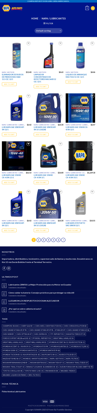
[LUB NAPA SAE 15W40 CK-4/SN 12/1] (80, 108)
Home (34, 18)
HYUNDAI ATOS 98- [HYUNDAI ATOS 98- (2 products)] (40, 346)
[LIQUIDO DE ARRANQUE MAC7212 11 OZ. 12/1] (80, 55)
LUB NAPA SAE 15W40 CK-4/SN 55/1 (75, 176)
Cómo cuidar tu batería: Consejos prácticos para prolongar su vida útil (41, 292)
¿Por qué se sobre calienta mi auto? (24, 309)
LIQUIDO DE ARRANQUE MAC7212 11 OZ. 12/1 (76, 75)
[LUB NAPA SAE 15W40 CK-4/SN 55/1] (80, 156)
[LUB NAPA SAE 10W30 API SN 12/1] (16, 108)
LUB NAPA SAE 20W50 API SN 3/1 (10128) (45, 224)
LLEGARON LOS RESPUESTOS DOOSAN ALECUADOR (33, 300)
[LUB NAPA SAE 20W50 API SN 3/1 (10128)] (48, 204)
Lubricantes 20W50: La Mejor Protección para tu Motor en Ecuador (39, 284)
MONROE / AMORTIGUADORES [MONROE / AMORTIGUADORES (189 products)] (35, 359)
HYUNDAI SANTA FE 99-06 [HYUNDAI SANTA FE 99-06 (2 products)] (50, 350)
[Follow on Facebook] (4, 268)
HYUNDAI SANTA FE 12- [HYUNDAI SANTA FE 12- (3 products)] (28, 350)
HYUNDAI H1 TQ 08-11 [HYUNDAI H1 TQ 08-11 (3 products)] (79, 346)
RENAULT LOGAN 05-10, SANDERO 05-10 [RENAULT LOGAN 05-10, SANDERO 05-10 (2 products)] (41, 367)
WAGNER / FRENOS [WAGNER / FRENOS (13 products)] (68, 371)
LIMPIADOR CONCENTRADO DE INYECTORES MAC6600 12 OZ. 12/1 (45, 78)
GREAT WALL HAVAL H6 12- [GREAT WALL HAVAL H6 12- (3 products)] (13, 342)
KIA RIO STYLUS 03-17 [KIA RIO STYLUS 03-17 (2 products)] (67, 355)
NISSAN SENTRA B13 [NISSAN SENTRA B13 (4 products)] (38, 363)
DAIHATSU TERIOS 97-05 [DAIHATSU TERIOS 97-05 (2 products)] (75, 334)
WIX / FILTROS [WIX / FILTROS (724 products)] (34, 375)
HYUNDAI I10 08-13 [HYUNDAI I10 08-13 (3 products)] (10, 350)
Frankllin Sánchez (64, 410)
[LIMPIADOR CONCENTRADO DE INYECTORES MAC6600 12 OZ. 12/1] (48, 55)
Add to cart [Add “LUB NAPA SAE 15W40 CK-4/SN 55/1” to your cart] (73, 182)
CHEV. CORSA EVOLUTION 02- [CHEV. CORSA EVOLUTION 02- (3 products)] (75, 326)
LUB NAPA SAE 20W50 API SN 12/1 (13, 224)
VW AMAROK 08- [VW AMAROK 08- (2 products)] (51, 371)
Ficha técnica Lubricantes (14, 391)
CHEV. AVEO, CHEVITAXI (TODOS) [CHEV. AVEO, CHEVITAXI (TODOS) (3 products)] (48, 326)
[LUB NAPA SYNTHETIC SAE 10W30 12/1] (80, 204)
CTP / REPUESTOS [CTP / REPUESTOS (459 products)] (57, 334)
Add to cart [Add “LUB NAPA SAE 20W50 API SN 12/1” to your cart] (9, 230)
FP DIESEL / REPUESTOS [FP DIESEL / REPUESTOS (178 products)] (42, 338)
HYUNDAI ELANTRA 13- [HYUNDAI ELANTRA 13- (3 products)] (60, 346)
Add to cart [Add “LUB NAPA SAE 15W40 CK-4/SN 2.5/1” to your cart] (9, 182)
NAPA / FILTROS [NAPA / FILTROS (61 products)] (72, 359)
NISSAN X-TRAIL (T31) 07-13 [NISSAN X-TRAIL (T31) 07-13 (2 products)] (13, 367)
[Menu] (93, 8)
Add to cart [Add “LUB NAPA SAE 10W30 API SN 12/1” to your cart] (9, 134)
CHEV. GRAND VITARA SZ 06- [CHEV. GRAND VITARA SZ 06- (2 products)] (78, 330)
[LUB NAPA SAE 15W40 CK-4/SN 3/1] (48, 156)
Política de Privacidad (58, 406)
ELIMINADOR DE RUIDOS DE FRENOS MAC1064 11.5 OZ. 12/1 (12, 76)
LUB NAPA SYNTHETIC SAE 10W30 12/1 (75, 224)
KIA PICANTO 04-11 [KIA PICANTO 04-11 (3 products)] (49, 355)
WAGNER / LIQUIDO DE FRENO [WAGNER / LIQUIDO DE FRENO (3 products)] (14, 375)
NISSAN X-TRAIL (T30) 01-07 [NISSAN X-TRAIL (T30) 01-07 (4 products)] (77, 363)
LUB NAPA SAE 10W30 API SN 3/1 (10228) (45, 128)
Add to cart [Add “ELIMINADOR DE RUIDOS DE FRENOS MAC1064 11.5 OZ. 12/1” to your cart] (9, 84)
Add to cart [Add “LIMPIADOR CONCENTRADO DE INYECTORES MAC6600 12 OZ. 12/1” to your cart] (41, 86)
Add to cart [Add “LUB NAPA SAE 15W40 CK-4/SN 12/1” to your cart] (73, 134)
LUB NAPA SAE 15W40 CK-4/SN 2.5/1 (11, 176)
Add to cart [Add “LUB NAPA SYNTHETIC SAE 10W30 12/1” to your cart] (73, 230)
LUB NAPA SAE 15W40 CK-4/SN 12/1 (77, 128)
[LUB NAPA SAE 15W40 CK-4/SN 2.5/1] (16, 156)
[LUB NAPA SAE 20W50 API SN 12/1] (16, 204)
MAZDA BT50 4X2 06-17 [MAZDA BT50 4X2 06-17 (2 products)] (12, 359)
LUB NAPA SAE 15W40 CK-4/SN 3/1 (43, 176)
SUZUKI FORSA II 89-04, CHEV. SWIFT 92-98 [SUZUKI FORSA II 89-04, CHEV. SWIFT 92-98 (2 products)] (76, 367)
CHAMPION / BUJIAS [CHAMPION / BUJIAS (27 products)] (11, 326)
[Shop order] (48, 30)
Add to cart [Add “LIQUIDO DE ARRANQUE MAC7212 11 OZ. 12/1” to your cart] (73, 82)
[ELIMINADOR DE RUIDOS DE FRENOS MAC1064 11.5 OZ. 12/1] (16, 55)
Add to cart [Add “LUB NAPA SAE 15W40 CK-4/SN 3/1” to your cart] (41, 182)
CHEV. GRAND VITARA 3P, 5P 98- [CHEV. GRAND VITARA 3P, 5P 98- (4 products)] (15, 330)
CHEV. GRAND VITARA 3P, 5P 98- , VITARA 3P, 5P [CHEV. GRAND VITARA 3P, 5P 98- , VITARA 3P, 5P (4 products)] (47, 330)
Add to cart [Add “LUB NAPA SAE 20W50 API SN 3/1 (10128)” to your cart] (41, 230)
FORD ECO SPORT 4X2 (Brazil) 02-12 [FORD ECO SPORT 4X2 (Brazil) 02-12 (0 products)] (16, 338)
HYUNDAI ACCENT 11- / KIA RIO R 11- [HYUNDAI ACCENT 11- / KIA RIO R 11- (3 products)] (17, 346)
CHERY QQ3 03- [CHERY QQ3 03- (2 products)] (27, 326)
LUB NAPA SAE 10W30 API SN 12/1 (13, 128)
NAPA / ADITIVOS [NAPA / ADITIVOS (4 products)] (57, 359)
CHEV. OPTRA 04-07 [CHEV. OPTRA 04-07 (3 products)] (24, 334)
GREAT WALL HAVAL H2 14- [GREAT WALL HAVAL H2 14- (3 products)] (63, 338)
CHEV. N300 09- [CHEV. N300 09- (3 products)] (8, 334)
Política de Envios (37, 406)
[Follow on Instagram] (9, 268)
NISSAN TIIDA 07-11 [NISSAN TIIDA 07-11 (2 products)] (56, 363)
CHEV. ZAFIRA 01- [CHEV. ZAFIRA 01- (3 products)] (40, 334)
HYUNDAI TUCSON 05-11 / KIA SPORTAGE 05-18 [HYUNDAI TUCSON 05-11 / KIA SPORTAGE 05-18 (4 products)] (21, 355)
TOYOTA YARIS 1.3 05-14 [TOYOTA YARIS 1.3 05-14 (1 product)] (33, 371)
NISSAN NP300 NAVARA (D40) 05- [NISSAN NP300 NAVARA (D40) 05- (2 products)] (15, 363)
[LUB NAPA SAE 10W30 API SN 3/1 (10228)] (48, 108)
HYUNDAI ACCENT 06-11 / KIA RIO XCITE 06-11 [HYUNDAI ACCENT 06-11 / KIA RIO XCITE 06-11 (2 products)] (66, 342)
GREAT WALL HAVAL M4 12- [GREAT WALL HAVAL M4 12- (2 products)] (36, 342)
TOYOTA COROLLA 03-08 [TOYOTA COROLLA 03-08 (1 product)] (12, 371)
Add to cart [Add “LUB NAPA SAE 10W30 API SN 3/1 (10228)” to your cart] (41, 134)
